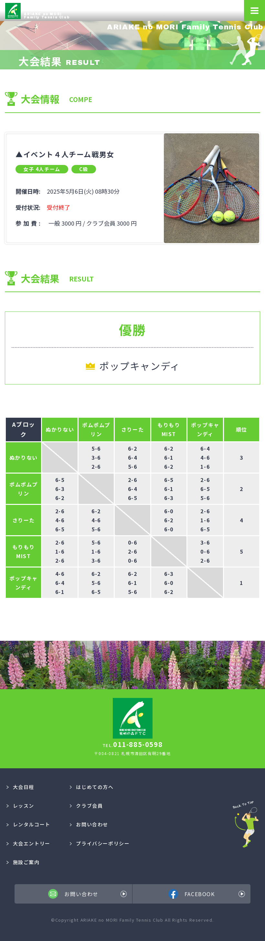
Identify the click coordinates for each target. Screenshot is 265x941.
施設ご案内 (23, 862)
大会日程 (20, 786)
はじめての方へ (92, 786)
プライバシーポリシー (100, 843)
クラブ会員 (86, 805)
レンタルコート (28, 824)
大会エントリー (28, 843)
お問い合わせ (89, 824)
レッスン (20, 805)
